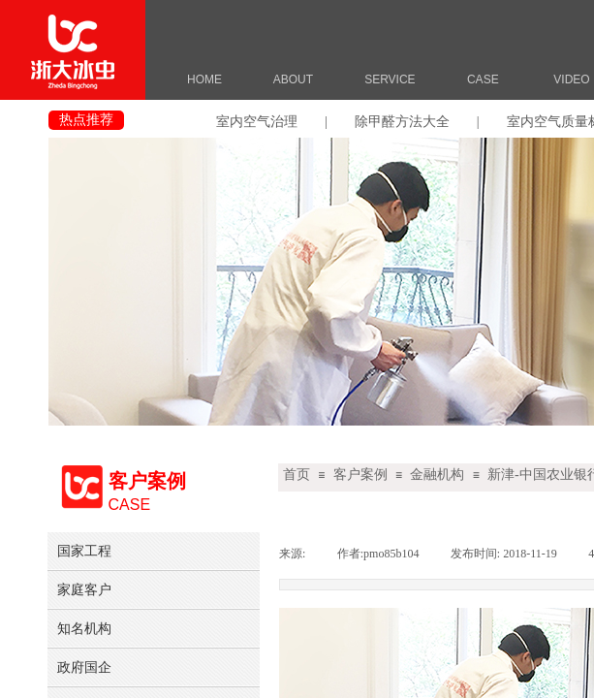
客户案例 (360, 474)
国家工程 (84, 550)
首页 (296, 474)
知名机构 (84, 628)
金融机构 (437, 474)
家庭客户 (84, 589)
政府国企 (84, 667)
